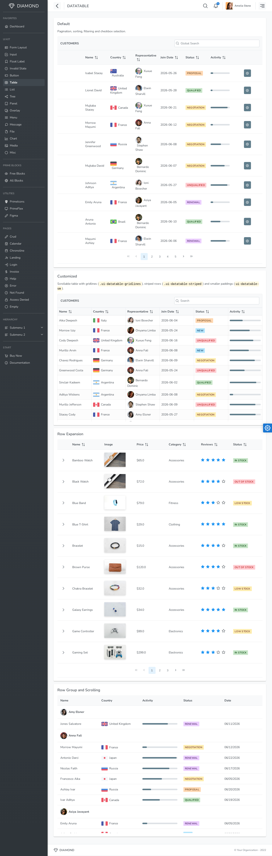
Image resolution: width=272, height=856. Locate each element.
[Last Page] (191, 256)
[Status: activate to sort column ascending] (195, 57)
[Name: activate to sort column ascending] (94, 57)
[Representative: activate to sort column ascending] (144, 57)
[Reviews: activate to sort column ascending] (214, 444)
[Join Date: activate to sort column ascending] (170, 57)
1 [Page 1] (144, 256)
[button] (63, 460)
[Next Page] (183, 256)
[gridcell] (63, 460)
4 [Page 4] (167, 256)
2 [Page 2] (152, 256)
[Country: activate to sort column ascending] (119, 57)
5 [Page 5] (175, 256)
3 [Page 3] (159, 256)
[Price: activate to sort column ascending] (150, 444)
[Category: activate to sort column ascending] (182, 444)
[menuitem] (24, 22)
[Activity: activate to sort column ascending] (220, 57)
